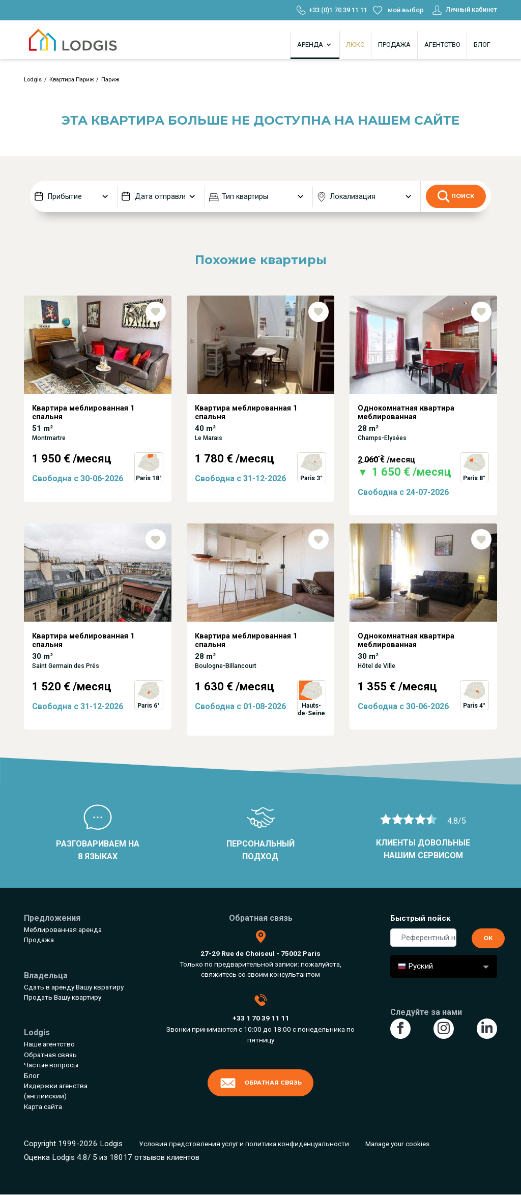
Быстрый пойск (420, 918)
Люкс (355, 44)
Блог (482, 44)
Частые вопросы (51, 1065)
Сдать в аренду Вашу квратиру (74, 987)
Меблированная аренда (63, 929)
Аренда (315, 45)
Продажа (394, 44)
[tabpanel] (97, 409)
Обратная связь (50, 1055)
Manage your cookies (397, 1144)
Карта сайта (43, 1106)
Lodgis (33, 79)
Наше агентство (49, 1044)
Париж (110, 79)
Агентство (442, 44)
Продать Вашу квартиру (62, 997)
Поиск (456, 196)
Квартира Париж (71, 79)
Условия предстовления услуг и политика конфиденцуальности (244, 1144)
